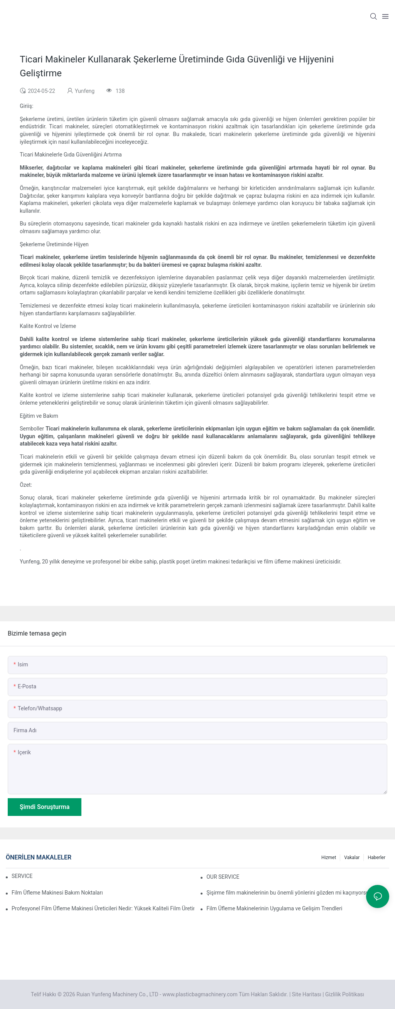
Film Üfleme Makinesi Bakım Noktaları (57, 893)
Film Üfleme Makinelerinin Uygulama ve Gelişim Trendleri (274, 908)
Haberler (376, 857)
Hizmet (328, 857)
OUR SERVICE (222, 877)
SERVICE (22, 876)
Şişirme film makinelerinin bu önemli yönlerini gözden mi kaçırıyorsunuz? (293, 893)
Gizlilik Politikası (344, 994)
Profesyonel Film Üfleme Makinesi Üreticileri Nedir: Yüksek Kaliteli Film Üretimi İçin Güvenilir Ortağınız (103, 908)
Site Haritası (306, 994)
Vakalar (352, 857)
